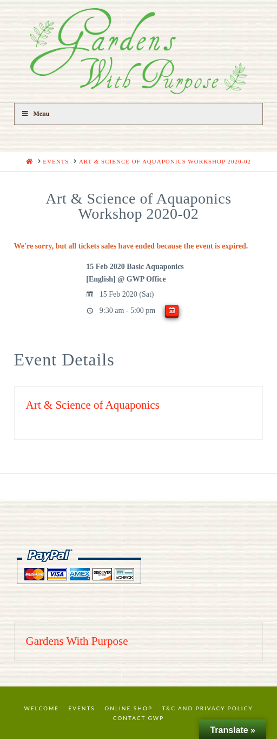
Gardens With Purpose (77, 641)
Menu (35, 113)
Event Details (64, 359)
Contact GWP (138, 718)
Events (82, 708)
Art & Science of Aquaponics (93, 404)
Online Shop (128, 708)
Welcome (41, 708)
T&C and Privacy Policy (207, 708)
